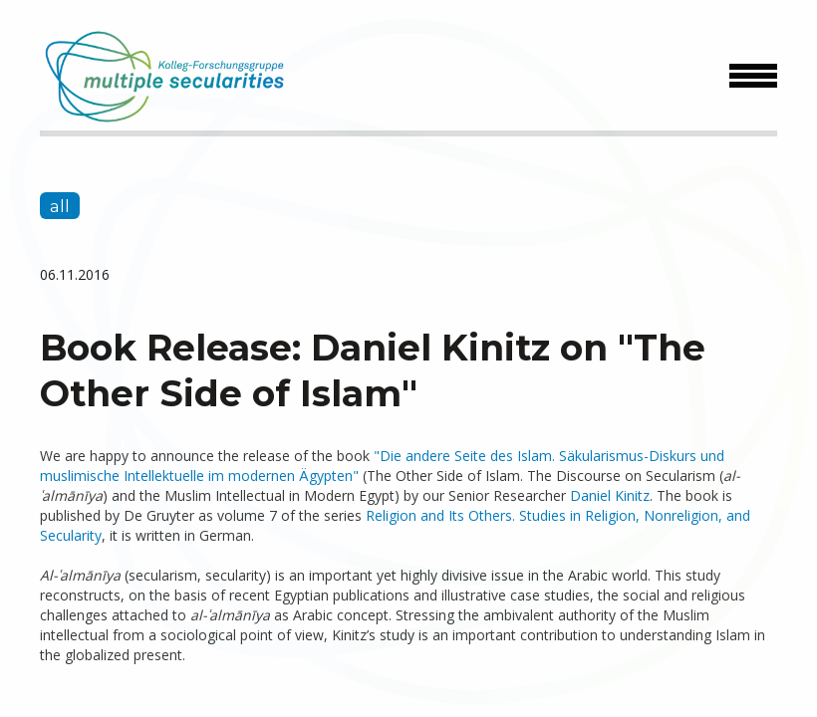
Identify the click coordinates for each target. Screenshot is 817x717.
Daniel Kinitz (610, 495)
